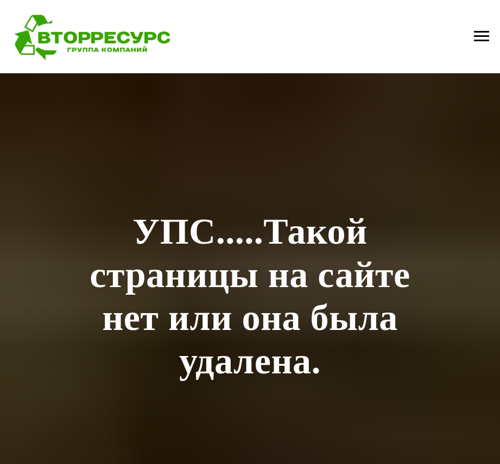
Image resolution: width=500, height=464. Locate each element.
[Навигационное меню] (481, 36)
